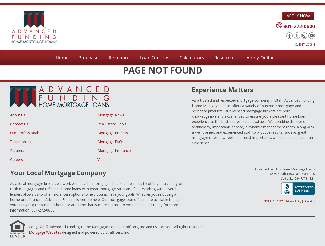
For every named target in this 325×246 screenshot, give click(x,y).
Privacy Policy (293, 201)
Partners (17, 150)
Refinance (119, 58)
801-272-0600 (299, 26)
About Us (17, 115)
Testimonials (20, 141)
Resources (225, 58)
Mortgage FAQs (111, 141)
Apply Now (298, 16)
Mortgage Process (113, 132)
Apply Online (260, 58)
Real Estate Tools (112, 123)
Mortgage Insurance (114, 150)
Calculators (192, 58)
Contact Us (19, 123)
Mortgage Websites (45, 232)
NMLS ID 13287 (273, 201)
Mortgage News (111, 115)
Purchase (88, 58)
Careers (16, 159)
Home (62, 58)
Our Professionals (25, 132)
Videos (103, 159)
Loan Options (154, 58)
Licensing (309, 201)
